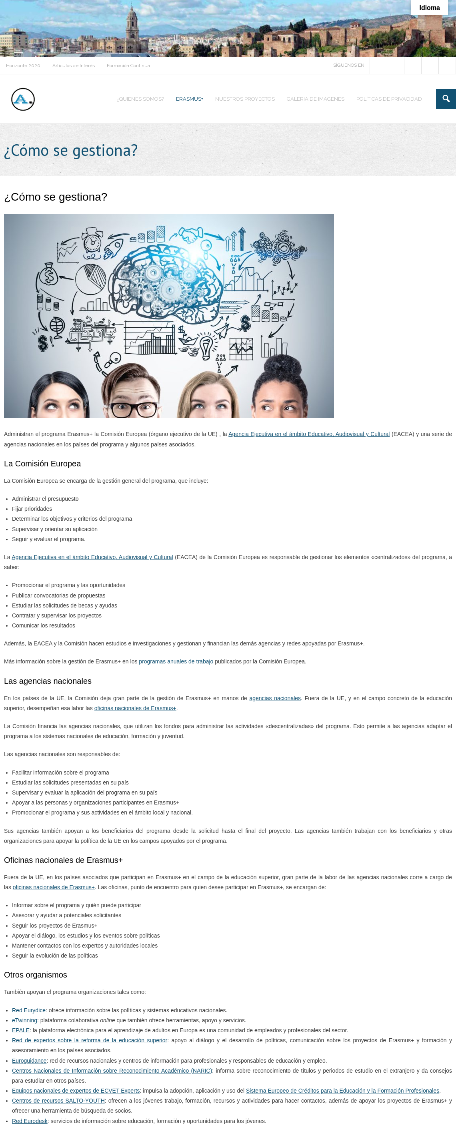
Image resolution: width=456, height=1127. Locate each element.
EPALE (21, 1030)
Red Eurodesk (30, 1121)
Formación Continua (128, 65)
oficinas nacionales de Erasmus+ (135, 708)
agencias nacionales (275, 698)
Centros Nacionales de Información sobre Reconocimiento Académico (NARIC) (112, 1070)
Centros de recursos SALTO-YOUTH (58, 1100)
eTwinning (24, 1020)
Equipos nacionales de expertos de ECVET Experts (76, 1090)
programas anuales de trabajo (176, 661)
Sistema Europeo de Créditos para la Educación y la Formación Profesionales (342, 1090)
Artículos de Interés (73, 65)
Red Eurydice (29, 1010)
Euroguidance (29, 1060)
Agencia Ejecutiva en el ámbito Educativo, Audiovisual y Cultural (309, 434)
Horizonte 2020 (23, 65)
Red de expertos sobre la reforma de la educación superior (89, 1040)
